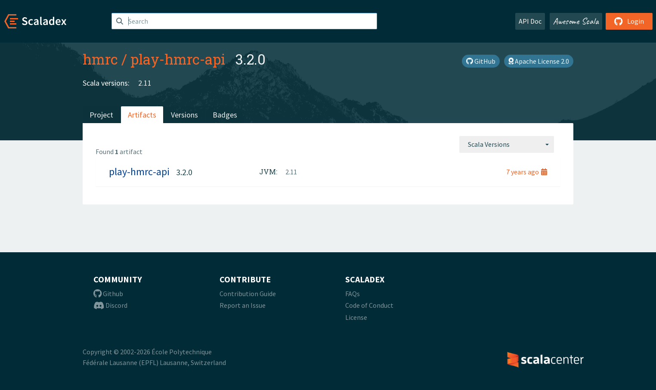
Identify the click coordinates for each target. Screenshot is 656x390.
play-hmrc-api (177, 59)
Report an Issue (243, 305)
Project (101, 115)
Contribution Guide (248, 293)
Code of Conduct (369, 305)
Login (629, 21)
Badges (225, 115)
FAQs (352, 293)
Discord (110, 305)
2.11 (145, 83)
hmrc (100, 59)
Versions (184, 115)
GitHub (480, 61)
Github (108, 293)
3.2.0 (184, 172)
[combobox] (506, 144)
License (356, 317)
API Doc (530, 21)
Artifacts (142, 115)
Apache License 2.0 (538, 61)
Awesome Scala (576, 21)
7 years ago (526, 171)
